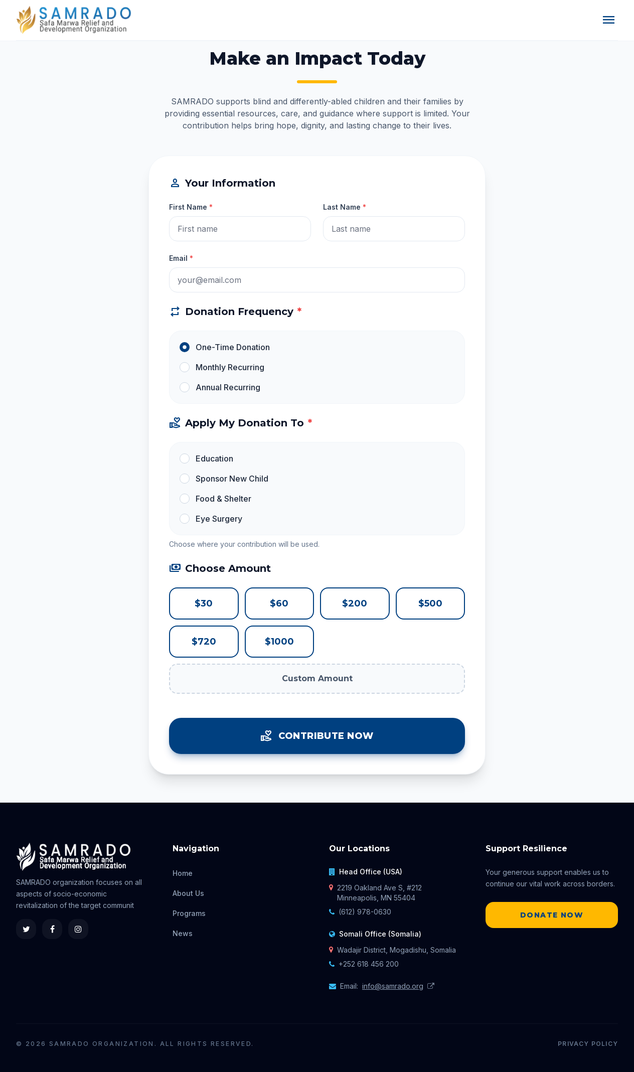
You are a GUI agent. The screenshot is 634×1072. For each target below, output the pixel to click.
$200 (354, 603)
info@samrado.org (392, 986)
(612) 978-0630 (365, 911)
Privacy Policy (588, 1043)
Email (181, 258)
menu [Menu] (608, 20)
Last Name (344, 207)
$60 (279, 603)
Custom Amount (317, 678)
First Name (191, 207)
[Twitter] (26, 929)
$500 (430, 603)
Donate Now (551, 915)
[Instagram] (78, 929)
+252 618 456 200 (369, 964)
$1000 (279, 641)
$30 (204, 603)
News (183, 933)
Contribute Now (316, 736)
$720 (204, 641)
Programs (189, 913)
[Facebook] (52, 929)
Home (183, 873)
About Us (188, 893)
